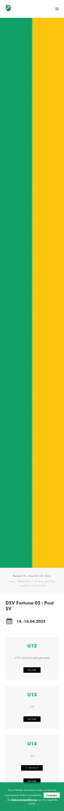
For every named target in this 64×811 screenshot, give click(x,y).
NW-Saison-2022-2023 (44, 554)
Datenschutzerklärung (24, 799)
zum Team (32, 643)
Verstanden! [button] (51, 795)
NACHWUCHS (24, 554)
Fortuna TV (32, 741)
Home (11, 554)
